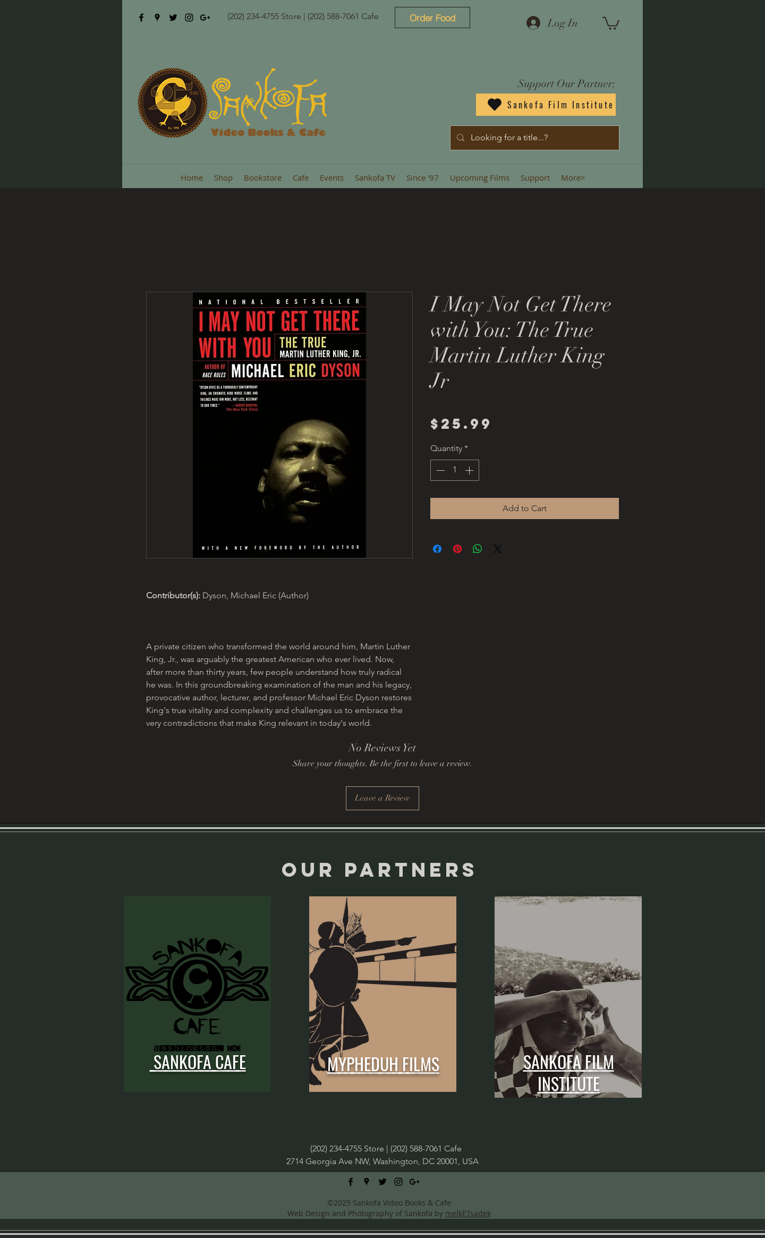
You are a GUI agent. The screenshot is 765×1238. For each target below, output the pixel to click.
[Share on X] (497, 548)
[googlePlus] (205, 17)
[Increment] (470, 470)
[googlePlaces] (157, 17)
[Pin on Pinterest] (457, 548)
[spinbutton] (455, 470)
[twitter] (173, 17)
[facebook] (141, 17)
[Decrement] (439, 470)
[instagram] (189, 17)
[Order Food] (432, 17)
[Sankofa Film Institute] (546, 105)
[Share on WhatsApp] (477, 548)
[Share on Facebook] (437, 548)
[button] (610, 22)
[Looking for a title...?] (534, 138)
